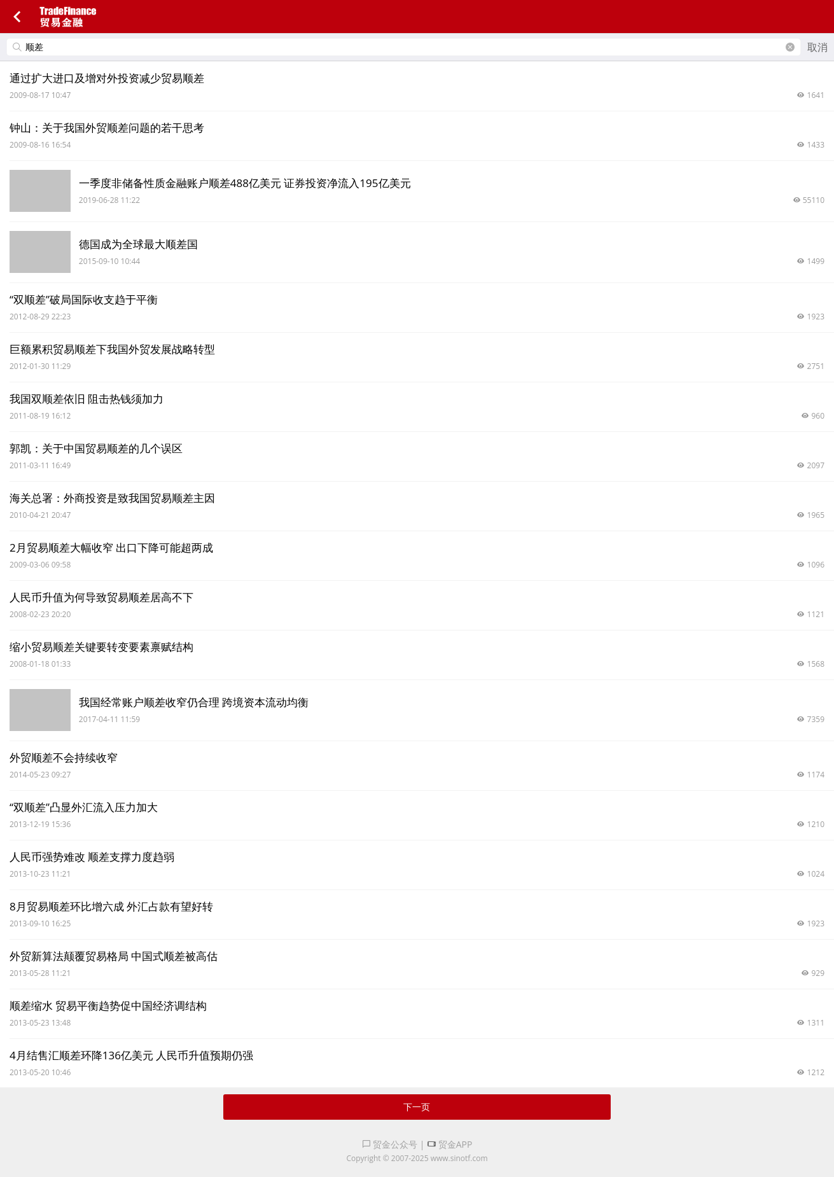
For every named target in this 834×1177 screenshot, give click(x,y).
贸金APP (449, 1144)
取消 (817, 47)
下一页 (416, 1107)
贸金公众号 (390, 1144)
